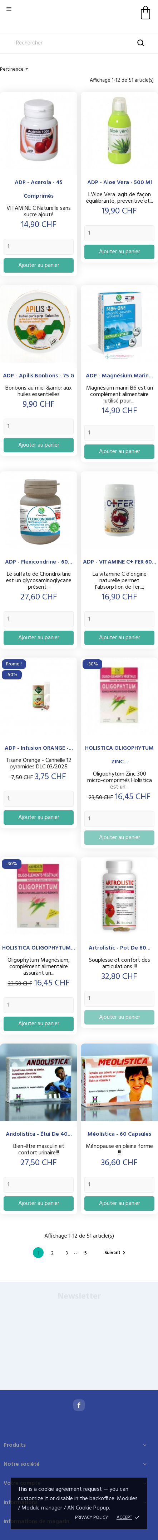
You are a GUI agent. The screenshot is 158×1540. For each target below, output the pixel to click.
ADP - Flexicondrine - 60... (38, 562)
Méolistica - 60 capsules (119, 1134)
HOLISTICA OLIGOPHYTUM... (38, 948)
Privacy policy (91, 1517)
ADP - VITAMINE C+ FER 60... (119, 562)
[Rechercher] (79, 43)
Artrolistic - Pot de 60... (119, 948)
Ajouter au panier (38, 265)
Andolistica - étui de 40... (39, 1134)
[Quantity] (39, 247)
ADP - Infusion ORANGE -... (39, 748)
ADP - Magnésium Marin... (119, 376)
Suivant (115, 1253)
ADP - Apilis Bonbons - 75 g (38, 376)
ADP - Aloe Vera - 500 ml (119, 182)
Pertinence (15, 69)
